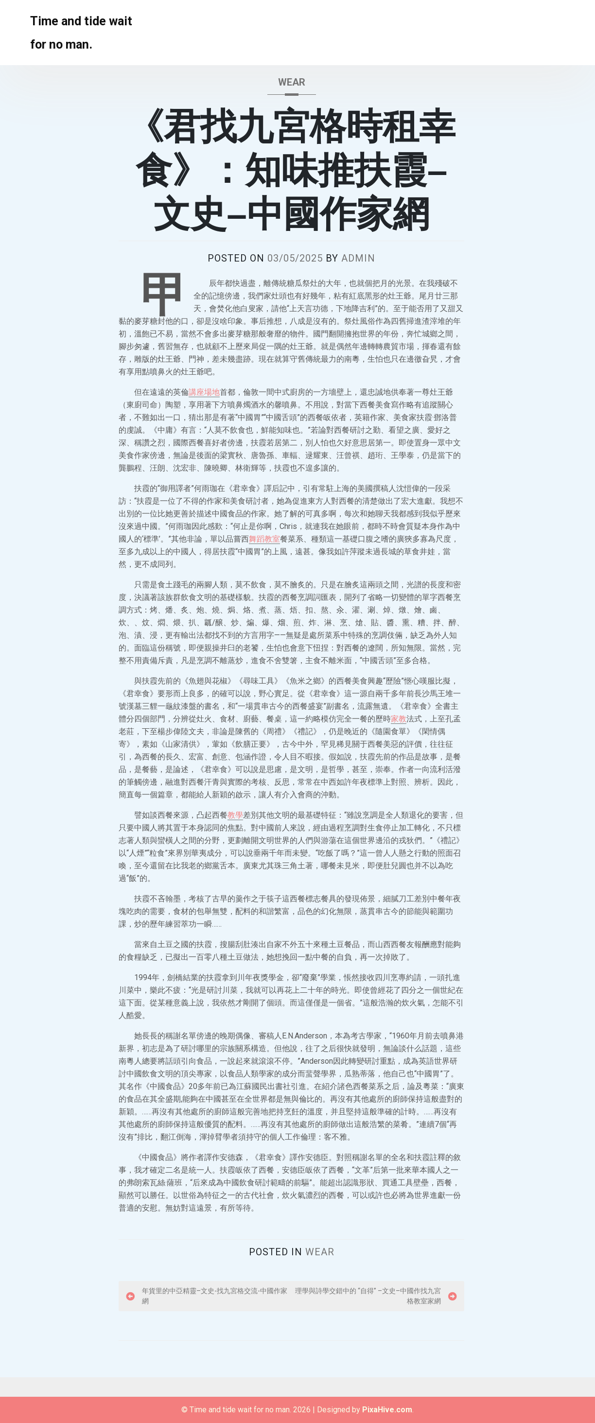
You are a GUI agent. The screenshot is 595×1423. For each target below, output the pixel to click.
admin (358, 258)
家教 (398, 718)
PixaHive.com (387, 1409)
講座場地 (204, 392)
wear (291, 82)
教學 (235, 815)
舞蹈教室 (264, 539)
